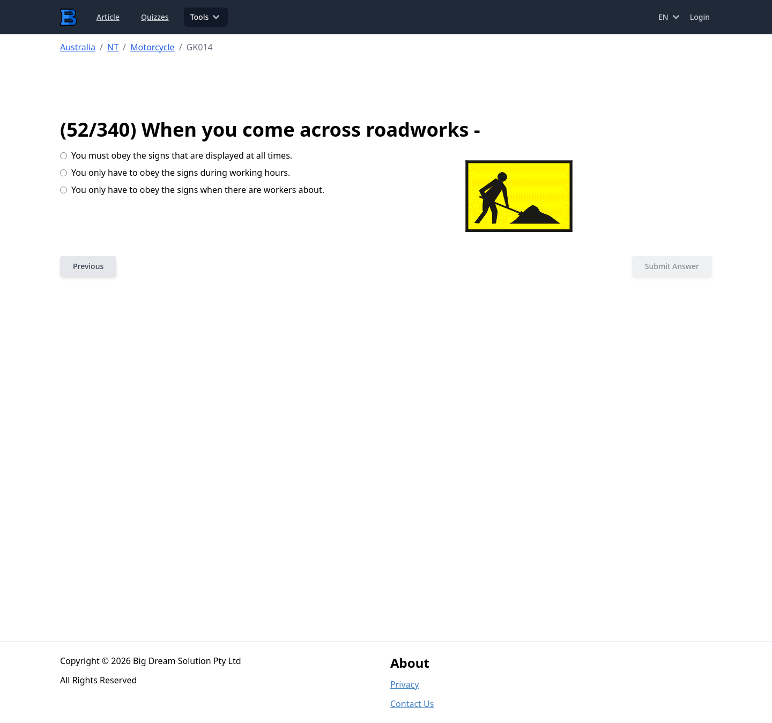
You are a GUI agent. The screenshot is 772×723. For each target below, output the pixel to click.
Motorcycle (152, 47)
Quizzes (155, 17)
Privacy (404, 684)
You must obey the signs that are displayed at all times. (176, 155)
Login (700, 17)
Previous (88, 266)
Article (108, 17)
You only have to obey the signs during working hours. (175, 172)
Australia (77, 47)
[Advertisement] (386, 86)
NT (112, 47)
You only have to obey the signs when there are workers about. (192, 190)
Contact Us (412, 704)
